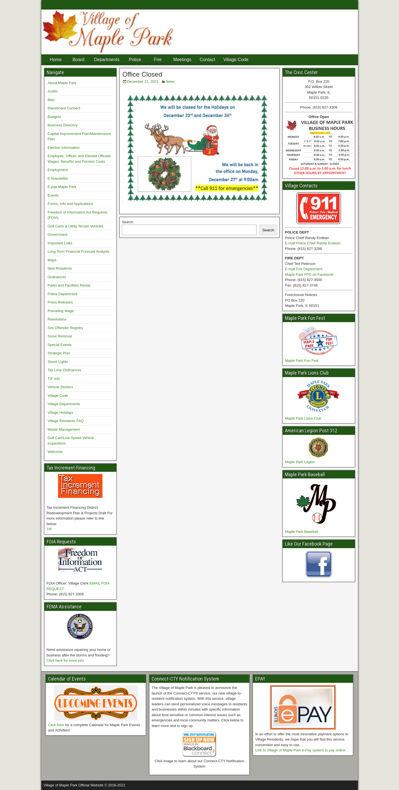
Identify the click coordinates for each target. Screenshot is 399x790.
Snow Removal (60, 336)
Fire (158, 59)
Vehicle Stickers (60, 387)
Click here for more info (65, 660)
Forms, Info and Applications (70, 204)
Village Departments (64, 404)
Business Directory (63, 125)
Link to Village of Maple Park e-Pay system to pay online (300, 750)
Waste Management (64, 429)
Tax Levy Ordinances (64, 370)
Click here (56, 725)
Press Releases (60, 302)
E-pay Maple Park (62, 187)
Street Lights (58, 362)
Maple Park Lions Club (303, 418)
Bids (51, 100)
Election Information (64, 148)
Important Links (60, 243)
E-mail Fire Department (303, 269)
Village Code (235, 59)
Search (127, 222)
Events (53, 195)
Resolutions (57, 319)
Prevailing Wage (61, 311)
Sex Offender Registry (65, 328)
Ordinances (57, 277)
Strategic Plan (59, 353)
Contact (207, 59)
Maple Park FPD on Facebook (309, 274)
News (170, 81)
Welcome (55, 452)
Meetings (182, 59)
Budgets (54, 117)
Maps (52, 260)
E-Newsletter (58, 178)
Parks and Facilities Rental (69, 285)
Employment (58, 170)
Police (135, 59)
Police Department (62, 294)
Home (56, 59)
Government (58, 234)
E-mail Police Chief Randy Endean (312, 243)
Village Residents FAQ (66, 421)
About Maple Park (62, 83)
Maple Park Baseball (301, 532)
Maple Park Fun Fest (301, 360)
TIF (49, 529)
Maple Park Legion (300, 462)
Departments (107, 59)
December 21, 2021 (143, 81)
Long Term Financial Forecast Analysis (78, 251)
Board (78, 59)
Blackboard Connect (64, 108)
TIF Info (54, 379)
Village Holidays (60, 412)
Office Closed (142, 74)
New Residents (60, 268)
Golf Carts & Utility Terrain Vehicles (76, 226)
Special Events (60, 345)
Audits (53, 91)
